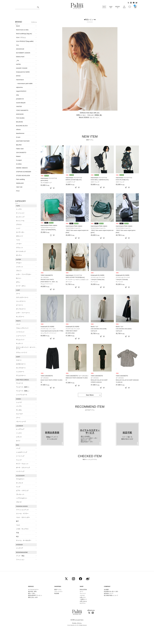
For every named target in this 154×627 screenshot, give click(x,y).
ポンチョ (19, 255)
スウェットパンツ (21, 352)
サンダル (19, 410)
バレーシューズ (21, 421)
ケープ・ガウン (21, 286)
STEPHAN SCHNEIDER (23, 171)
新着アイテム (57, 589)
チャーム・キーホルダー (23, 540)
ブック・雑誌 (20, 555)
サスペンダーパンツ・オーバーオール (25, 347)
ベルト (18, 525)
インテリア (19, 548)
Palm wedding (20, 179)
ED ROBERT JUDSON (23, 53)
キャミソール (20, 220)
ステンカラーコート (22, 297)
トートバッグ (20, 456)
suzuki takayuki (20, 102)
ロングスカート (21, 368)
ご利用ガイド (83, 599)
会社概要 (106, 589)
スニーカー (19, 414)
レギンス (19, 437)
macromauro (20, 79)
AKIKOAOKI (20, 114)
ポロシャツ (19, 236)
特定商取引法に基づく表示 (111, 591)
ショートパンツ (21, 336)
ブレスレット (20, 494)
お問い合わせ (83, 601)
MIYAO (18, 76)
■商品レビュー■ (89, 19)
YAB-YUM (19, 187)
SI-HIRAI (19, 164)
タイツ (18, 440)
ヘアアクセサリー (21, 498)
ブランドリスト (58, 591)
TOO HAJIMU (20, 118)
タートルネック (21, 251)
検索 (38, 7)
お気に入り (83, 597)
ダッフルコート (21, 309)
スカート (19, 360)
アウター (19, 263)
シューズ (19, 402)
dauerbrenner (20, 133)
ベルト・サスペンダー (23, 517)
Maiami (18, 156)
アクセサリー (20, 479)
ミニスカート (20, 371)
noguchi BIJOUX (21, 91)
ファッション (20, 559)
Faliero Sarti (19, 148)
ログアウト (83, 603)
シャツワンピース (21, 394)
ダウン (18, 282)
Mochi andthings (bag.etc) (24, 33)
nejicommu (19, 87)
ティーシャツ (20, 213)
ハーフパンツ (20, 332)
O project (19, 160)
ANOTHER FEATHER (23, 141)
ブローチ (19, 502)
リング (18, 486)
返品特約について (108, 593)
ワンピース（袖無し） (23, 391)
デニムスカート (21, 375)
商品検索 (56, 593)
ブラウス (19, 224)
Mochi (18, 26)
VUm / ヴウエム (21, 37)
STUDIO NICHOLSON (23, 175)
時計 (17, 536)
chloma (18, 129)
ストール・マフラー (22, 513)
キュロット (19, 343)
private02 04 (20, 99)
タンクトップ (20, 217)
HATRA (18, 64)
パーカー (19, 243)
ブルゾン (19, 270)
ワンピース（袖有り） (23, 387)
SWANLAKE (20, 183)
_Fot (17, 60)
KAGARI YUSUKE (21, 68)
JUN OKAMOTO (21, 152)
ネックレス (19, 483)
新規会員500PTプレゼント (35, 595)
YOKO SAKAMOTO (22, 110)
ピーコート (19, 305)
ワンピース (19, 383)
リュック (19, 460)
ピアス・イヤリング (22, 490)
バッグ (18, 448)
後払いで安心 (31, 593)
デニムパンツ (20, 339)
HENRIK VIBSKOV (22, 168)
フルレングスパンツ (22, 328)
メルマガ (82, 595)
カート (81, 591)
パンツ (18, 324)
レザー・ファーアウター (23, 274)
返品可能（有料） (33, 591)
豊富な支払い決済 (33, 597)
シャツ (18, 228)
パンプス (19, 406)
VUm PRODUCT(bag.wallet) (24, 41)
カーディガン (20, 232)
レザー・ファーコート (23, 313)
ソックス (19, 433)
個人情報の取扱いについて (111, 595)
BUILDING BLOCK (22, 125)
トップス (19, 209)
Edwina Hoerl (20, 56)
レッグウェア (20, 429)
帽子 (17, 521)
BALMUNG (19, 122)
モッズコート (20, 316)
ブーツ (18, 417)
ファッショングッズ (22, 509)
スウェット (19, 247)
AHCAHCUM (20, 49)
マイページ (83, 593)
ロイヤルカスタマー (33, 589)
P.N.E (18, 191)
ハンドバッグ (20, 471)
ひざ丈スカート (21, 364)
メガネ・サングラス (22, 529)
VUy (17, 45)
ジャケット (19, 266)
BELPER (19, 145)
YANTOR (19, 106)
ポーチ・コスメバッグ (23, 467)
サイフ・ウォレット (22, 463)
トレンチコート (21, 301)
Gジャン (18, 278)
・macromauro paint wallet (24, 83)
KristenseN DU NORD (23, 72)
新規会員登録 (83, 589)
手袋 (17, 532)
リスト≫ (34, 22)
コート (18, 293)
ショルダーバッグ (21, 452)
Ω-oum (18, 137)
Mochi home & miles (22, 30)
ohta (17, 95)
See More (90, 395)
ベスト (18, 240)
